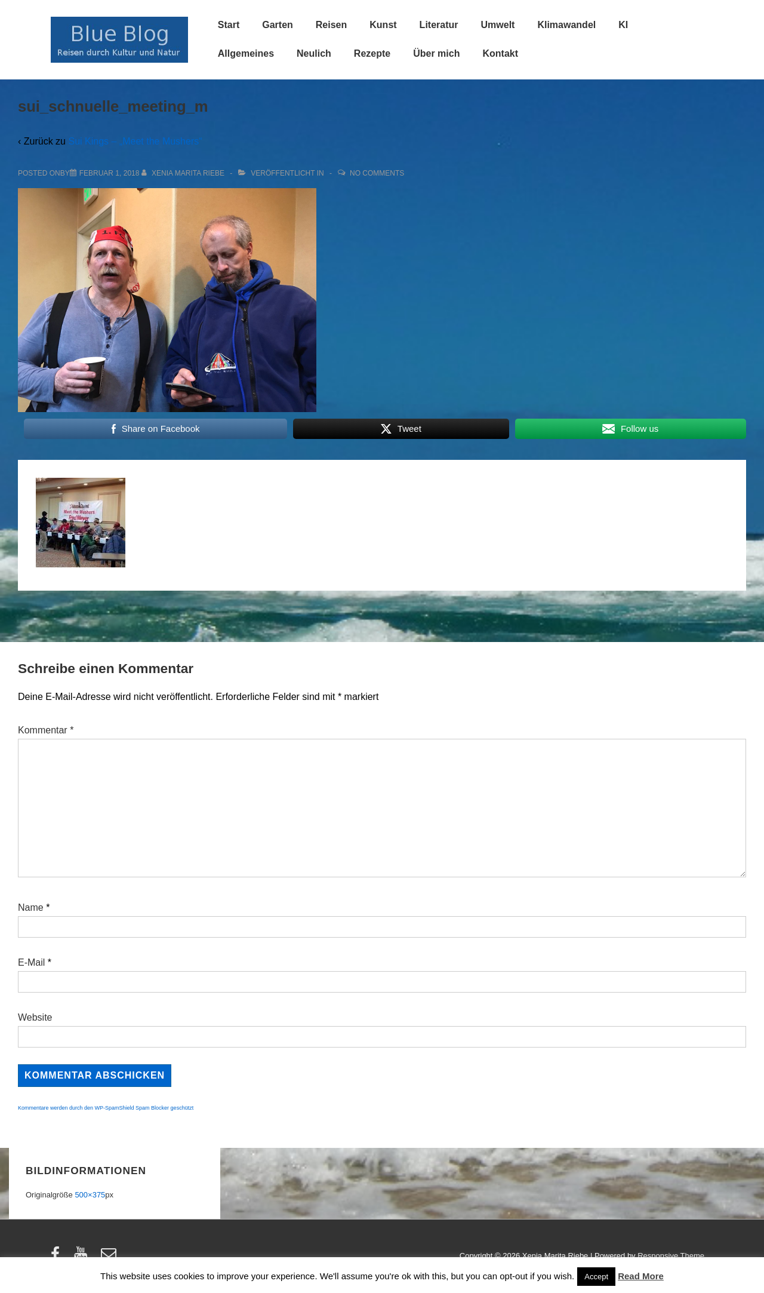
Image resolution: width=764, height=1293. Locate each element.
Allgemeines (246, 53)
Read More (641, 1276)
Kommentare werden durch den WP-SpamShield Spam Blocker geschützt (105, 1108)
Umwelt (498, 25)
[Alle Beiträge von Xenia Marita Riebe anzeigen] (184, 173)
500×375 (90, 1194)
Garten (277, 25)
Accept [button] (596, 1276)
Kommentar (45, 730)
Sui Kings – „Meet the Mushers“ (135, 141)
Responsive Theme (670, 1255)
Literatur (439, 25)
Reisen (331, 25)
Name (31, 907)
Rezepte (372, 53)
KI (623, 25)
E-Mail (31, 962)
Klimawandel (566, 25)
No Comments (377, 173)
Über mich (436, 53)
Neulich (314, 53)
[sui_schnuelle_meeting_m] (109, 173)
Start (228, 25)
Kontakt (500, 53)
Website (35, 1017)
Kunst (382, 25)
